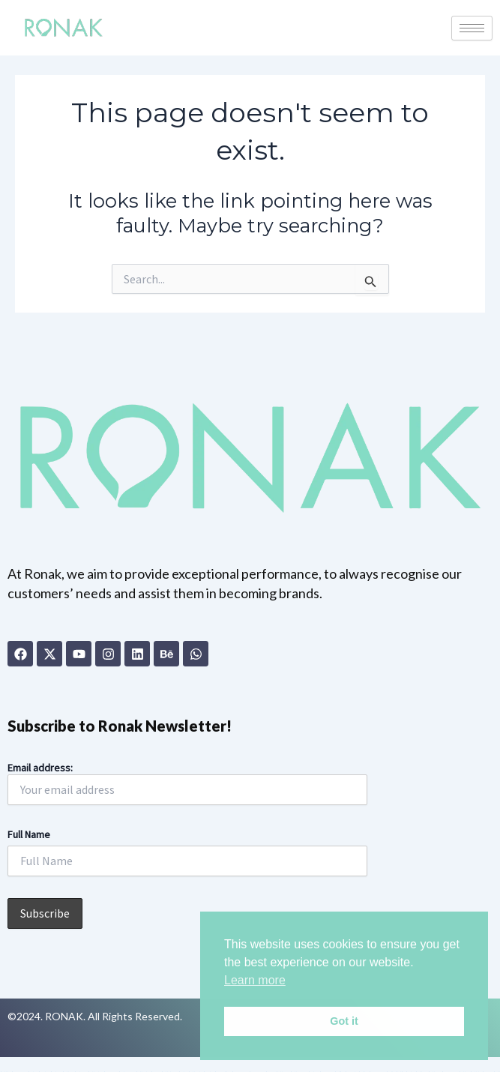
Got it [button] (344, 1021)
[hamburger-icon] (472, 28)
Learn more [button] (255, 980)
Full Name (28, 834)
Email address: (187, 783)
